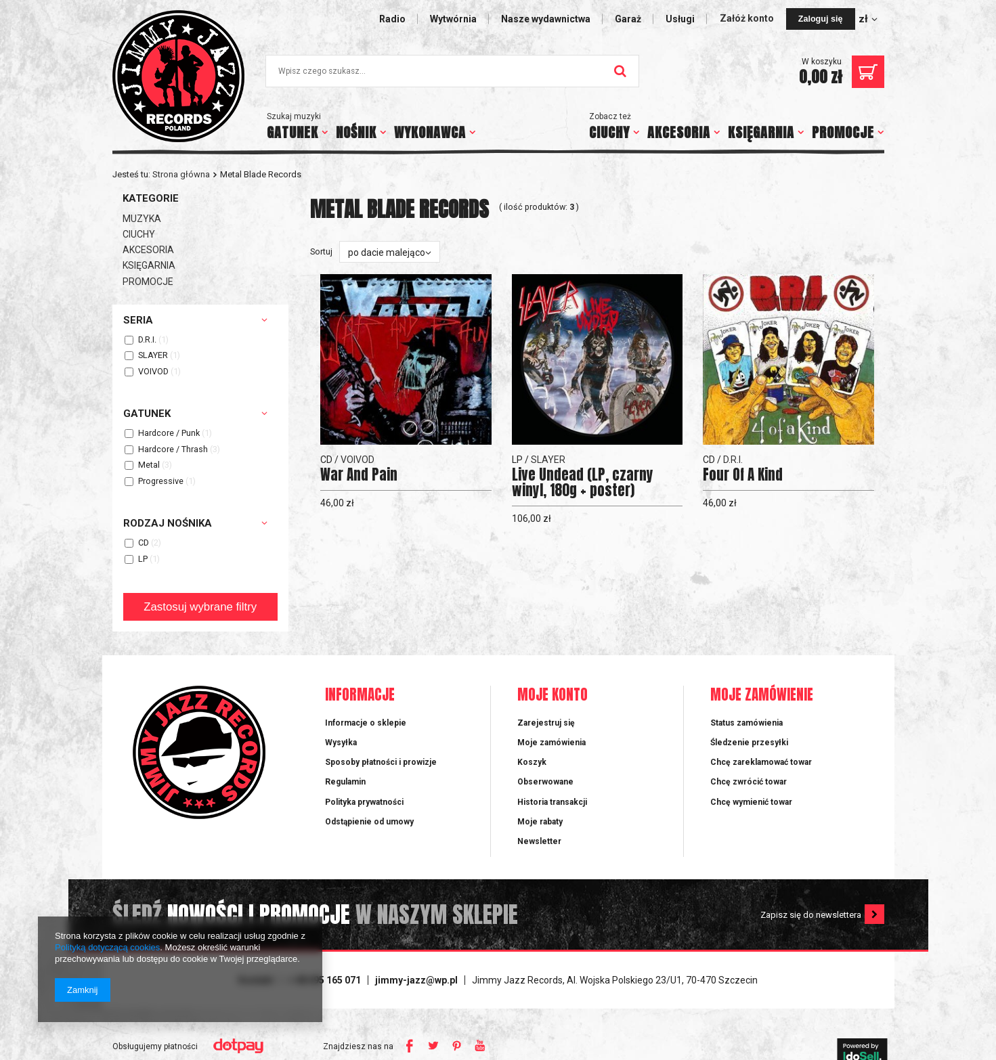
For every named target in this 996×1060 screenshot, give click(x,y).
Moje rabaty (540, 822)
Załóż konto (748, 18)
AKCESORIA (678, 132)
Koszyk (531, 762)
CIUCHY (609, 132)
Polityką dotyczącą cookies (107, 947)
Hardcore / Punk (169, 433)
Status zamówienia (746, 723)
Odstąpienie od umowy (369, 822)
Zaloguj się (820, 19)
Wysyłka (341, 742)
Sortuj (321, 251)
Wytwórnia (453, 19)
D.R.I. (147, 340)
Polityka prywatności (364, 802)
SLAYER (153, 355)
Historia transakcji (552, 802)
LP (143, 559)
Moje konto (552, 695)
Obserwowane (545, 782)
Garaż (628, 19)
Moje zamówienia (551, 742)
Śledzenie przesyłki (749, 742)
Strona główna (181, 174)
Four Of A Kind (743, 475)
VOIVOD (153, 372)
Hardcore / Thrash (173, 449)
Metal (149, 465)
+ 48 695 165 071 (324, 980)
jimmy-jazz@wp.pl (416, 980)
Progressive (160, 481)
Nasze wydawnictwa (545, 19)
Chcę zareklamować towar (761, 762)
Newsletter (539, 841)
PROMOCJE (843, 132)
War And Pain (358, 475)
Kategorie (151, 198)
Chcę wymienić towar (751, 802)
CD (143, 543)
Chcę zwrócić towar (748, 782)
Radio (392, 19)
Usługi (680, 19)
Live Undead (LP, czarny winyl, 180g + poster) (582, 482)
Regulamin (345, 782)
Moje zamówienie (761, 695)
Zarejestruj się (546, 723)
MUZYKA (142, 218)
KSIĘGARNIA (761, 132)
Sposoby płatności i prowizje (381, 762)
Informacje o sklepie (365, 723)
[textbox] (452, 71)
